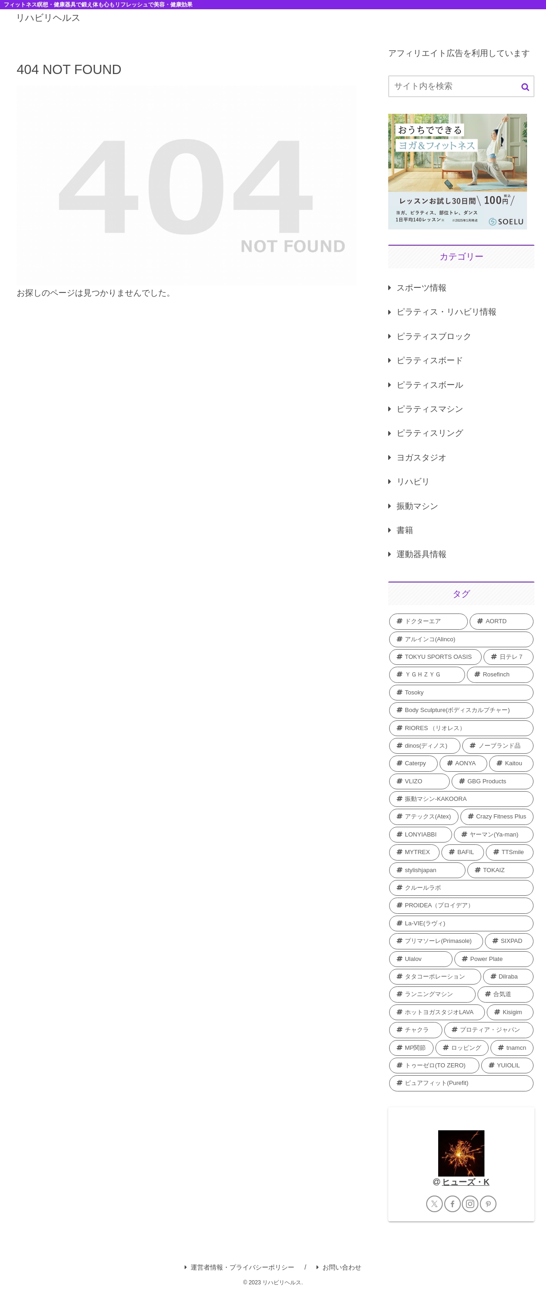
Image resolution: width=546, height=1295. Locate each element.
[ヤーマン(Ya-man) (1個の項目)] (494, 835)
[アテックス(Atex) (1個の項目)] (424, 816)
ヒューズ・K (466, 1182)
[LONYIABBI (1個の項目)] (420, 835)
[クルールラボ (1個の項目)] (461, 888)
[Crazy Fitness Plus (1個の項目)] (497, 816)
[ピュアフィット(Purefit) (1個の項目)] (461, 1083)
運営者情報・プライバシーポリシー (239, 1267)
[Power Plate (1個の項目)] (494, 959)
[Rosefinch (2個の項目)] (500, 674)
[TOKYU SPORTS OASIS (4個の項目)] (435, 657)
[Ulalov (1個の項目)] (421, 959)
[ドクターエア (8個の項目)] (428, 621)
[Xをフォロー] (434, 1204)
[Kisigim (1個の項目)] (510, 1012)
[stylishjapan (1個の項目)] (427, 870)
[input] (461, 86)
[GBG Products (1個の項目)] (493, 781)
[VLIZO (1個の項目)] (419, 781)
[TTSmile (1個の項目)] (510, 852)
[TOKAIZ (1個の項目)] (500, 870)
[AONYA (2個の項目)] (464, 763)
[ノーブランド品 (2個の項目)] (498, 746)
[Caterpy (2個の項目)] (413, 763)
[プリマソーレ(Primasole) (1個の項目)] (436, 941)
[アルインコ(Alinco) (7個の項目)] (461, 639)
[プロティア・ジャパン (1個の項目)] (489, 1030)
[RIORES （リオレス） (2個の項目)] (461, 728)
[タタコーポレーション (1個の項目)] (435, 977)
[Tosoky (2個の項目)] (461, 692)
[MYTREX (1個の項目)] (414, 852)
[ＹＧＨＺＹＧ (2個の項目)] (427, 674)
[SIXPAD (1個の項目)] (509, 941)
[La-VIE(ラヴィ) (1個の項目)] (461, 923)
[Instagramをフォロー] (470, 1204)
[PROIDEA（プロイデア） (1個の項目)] (461, 905)
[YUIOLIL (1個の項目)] (507, 1065)
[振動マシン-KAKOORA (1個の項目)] (461, 799)
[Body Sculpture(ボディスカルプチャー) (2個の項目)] (461, 710)
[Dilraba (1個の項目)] (508, 977)
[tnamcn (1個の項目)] (512, 1048)
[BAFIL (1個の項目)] (462, 852)
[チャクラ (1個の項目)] (415, 1030)
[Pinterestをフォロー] (488, 1204)
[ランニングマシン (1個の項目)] (432, 994)
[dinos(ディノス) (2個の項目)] (425, 746)
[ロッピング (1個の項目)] (462, 1048)
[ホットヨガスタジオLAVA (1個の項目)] (437, 1012)
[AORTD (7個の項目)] (502, 621)
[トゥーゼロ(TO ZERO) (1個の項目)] (434, 1065)
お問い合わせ (338, 1267)
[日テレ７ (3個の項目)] (509, 657)
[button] (525, 87)
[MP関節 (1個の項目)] (411, 1048)
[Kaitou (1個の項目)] (511, 763)
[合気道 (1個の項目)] (506, 994)
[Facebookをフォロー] (452, 1204)
